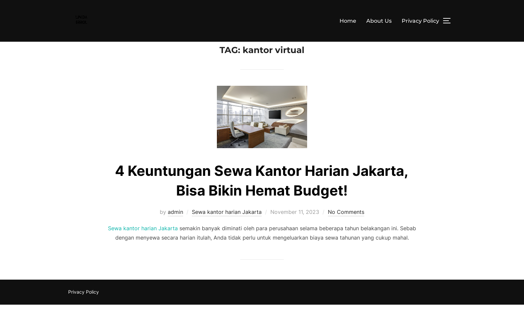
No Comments (346, 227)
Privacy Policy (420, 21)
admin (175, 227)
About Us (379, 21)
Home (348, 21)
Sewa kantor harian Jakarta (227, 227)
